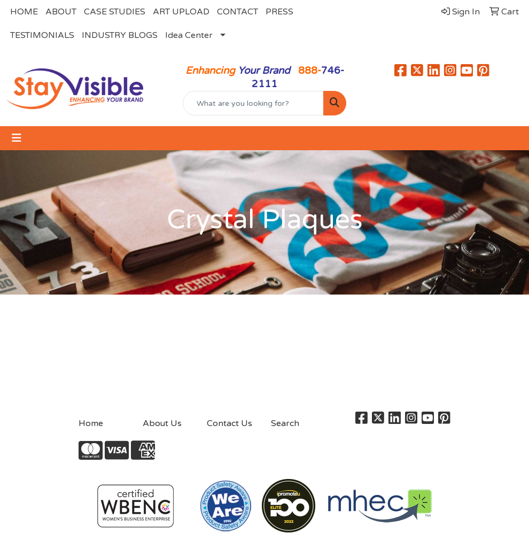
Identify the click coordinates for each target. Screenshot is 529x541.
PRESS (279, 11)
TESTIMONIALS (42, 35)
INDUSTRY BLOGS (120, 35)
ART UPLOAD (181, 11)
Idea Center (189, 35)
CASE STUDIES (114, 11)
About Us (162, 423)
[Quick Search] (253, 103)
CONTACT (237, 11)
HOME (24, 11)
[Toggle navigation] (16, 138)
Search (285, 423)
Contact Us (229, 423)
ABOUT (60, 11)
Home (91, 423)
